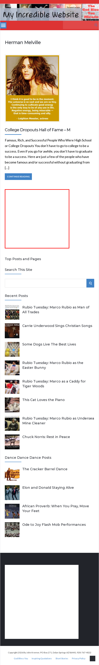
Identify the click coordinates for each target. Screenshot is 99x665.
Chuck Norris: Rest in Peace (46, 437)
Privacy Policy (78, 658)
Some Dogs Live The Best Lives (49, 344)
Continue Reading (18, 176)
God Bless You (21, 658)
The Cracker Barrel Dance (44, 469)
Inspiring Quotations (42, 658)
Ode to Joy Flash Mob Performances (54, 525)
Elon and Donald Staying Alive (48, 488)
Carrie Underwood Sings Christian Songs (57, 326)
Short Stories (61, 658)
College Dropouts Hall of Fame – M (37, 129)
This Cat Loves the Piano (43, 400)
